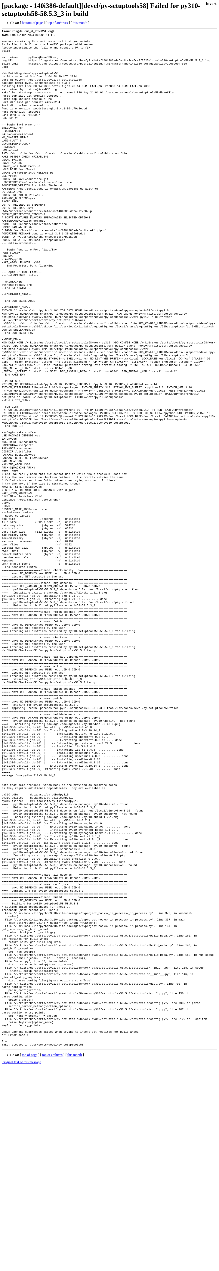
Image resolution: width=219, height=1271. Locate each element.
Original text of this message (21, 1263)
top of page (29, 1256)
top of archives (57, 23)
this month (80, 23)
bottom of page (32, 23)
